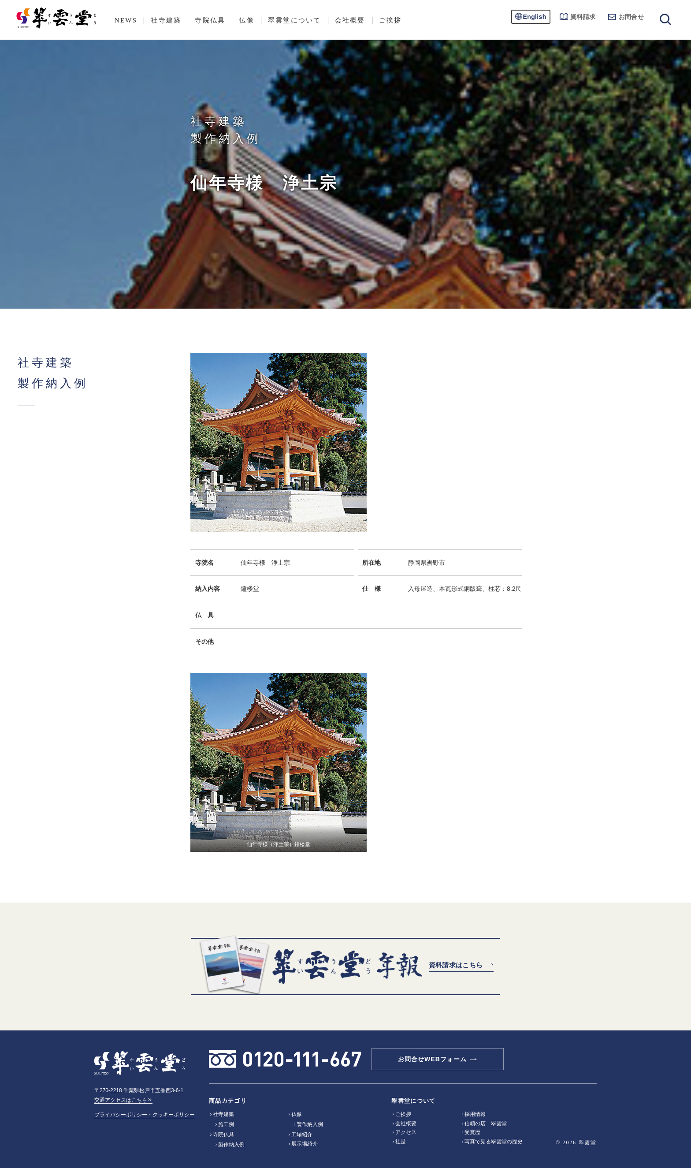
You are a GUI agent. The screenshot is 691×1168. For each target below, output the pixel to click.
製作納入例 (231, 1145)
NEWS (126, 20)
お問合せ (626, 16)
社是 (400, 1141)
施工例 (226, 1124)
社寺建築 (166, 20)
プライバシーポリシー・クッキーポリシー (144, 1115)
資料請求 (578, 16)
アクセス (405, 1132)
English (534, 16)
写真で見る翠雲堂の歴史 (493, 1141)
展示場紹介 (304, 1144)
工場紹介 (301, 1134)
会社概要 (350, 20)
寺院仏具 (210, 20)
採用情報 (475, 1114)
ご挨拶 (390, 20)
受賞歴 (472, 1132)
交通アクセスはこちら (123, 1100)
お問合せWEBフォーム (432, 1059)
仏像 (246, 20)
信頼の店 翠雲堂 (485, 1123)
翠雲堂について (294, 20)
